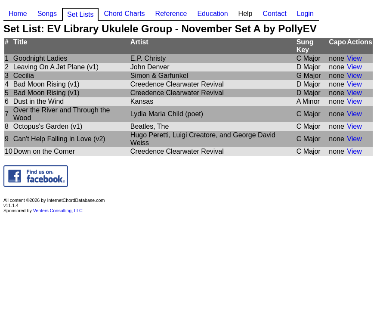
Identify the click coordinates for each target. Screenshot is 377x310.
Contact (274, 13)
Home (18, 13)
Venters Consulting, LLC (58, 210)
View (354, 58)
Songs (47, 13)
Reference (171, 13)
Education (212, 13)
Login (305, 13)
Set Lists (80, 14)
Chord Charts (124, 13)
